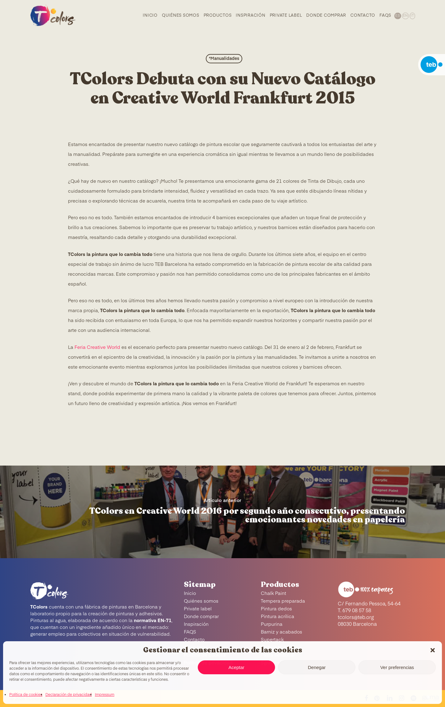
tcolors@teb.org (356, 617)
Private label (198, 609)
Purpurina (271, 624)
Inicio (190, 593)
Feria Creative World (97, 347)
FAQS (190, 632)
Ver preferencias (397, 667)
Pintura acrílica (277, 616)
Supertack (272, 640)
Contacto (194, 640)
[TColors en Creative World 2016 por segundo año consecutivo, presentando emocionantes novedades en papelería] (222, 512)
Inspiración (196, 624)
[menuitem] (397, 15)
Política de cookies (25, 695)
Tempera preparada (283, 601)
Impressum (104, 695)
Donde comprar (201, 616)
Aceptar (236, 667)
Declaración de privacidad (68, 695)
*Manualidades (224, 58)
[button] (433, 650)
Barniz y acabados (281, 632)
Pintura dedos (276, 609)
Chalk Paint (273, 593)
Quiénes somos (201, 601)
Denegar (317, 667)
